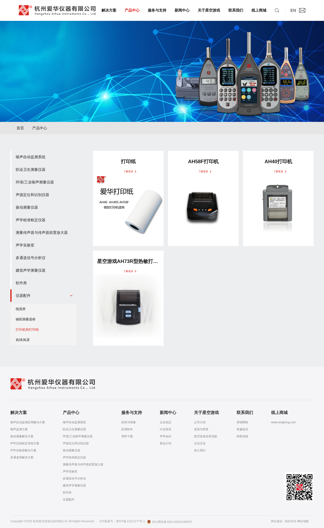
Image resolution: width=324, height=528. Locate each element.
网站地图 (303, 521)
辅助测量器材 (26, 321)
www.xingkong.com (283, 422)
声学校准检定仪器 (74, 457)
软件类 (67, 492)
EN (293, 10)
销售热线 (242, 436)
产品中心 (132, 10)
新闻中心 (182, 10)
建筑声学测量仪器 (74, 485)
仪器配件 (68, 499)
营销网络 (242, 422)
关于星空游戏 (209, 10)
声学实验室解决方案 (23, 450)
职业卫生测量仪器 (74, 429)
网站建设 (276, 521)
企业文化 (200, 443)
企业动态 (165, 422)
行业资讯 (165, 429)
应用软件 (127, 429)
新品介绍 (165, 443)
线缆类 (21, 310)
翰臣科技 (290, 521)
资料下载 (127, 436)
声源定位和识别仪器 (76, 443)
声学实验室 (70, 471)
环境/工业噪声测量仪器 (78, 436)
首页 (20, 130)
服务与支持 (157, 10)
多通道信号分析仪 (74, 478)
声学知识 (165, 436)
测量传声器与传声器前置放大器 (83, 464)
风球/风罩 (23, 341)
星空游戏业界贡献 (205, 436)
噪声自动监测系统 (74, 422)
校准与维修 (128, 422)
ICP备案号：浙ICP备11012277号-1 (122, 521)
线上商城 (258, 10)
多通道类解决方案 (21, 457)
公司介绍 (200, 422)
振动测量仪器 (71, 450)
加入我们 (200, 450)
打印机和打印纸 (27, 331)
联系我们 (235, 10)
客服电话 (242, 429)
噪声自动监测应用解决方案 (27, 422)
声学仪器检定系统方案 (24, 443)
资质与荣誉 (201, 429)
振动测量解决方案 (21, 436)
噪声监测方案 (19, 429)
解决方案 (108, 10)
